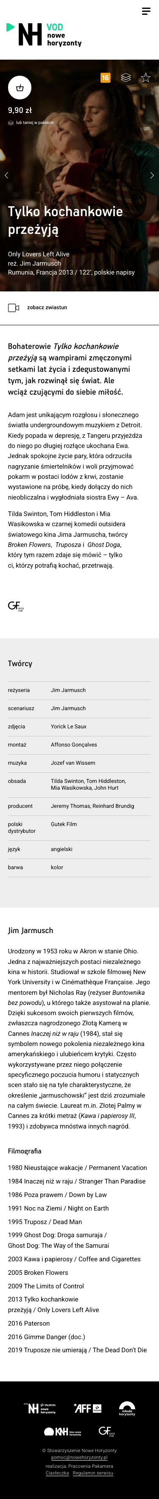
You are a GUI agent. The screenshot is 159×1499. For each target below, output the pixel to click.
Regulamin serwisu (93, 1473)
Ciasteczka (57, 1473)
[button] (152, 175)
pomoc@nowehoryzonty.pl (79, 1457)
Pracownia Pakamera (90, 1466)
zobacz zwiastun (47, 308)
